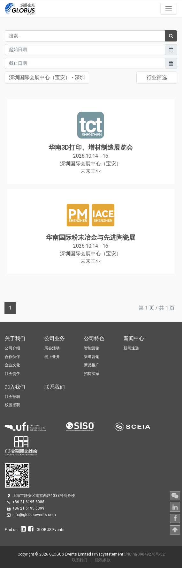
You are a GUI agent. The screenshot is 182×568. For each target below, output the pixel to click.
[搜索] (171, 35)
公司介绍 (12, 348)
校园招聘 (12, 405)
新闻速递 (131, 348)
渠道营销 (91, 357)
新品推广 (91, 365)
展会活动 (52, 348)
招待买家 (91, 373)
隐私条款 (102, 560)
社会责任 (12, 373)
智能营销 (91, 348)
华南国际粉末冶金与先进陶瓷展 (90, 237)
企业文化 (12, 365)
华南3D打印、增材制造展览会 (91, 147)
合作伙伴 (12, 357)
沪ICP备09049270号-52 (144, 554)
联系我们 (79, 560)
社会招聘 (12, 396)
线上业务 (52, 357)
